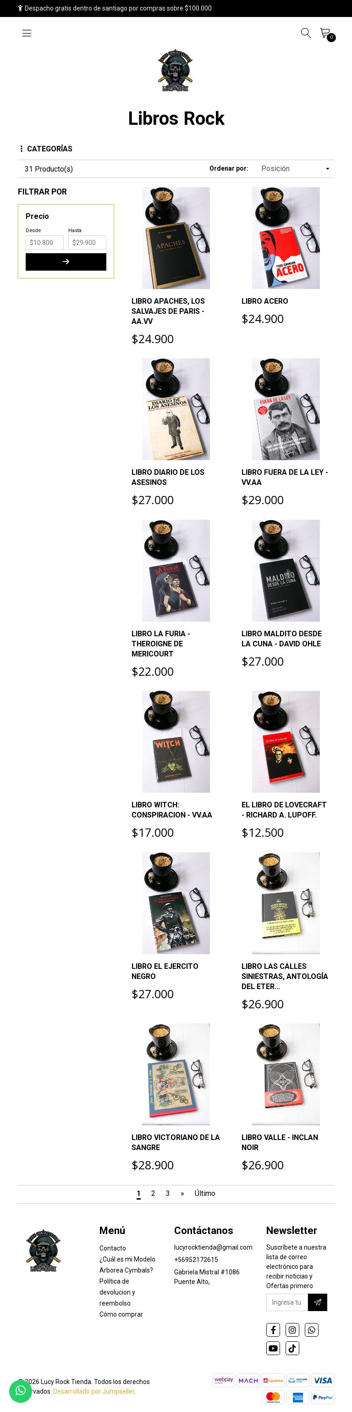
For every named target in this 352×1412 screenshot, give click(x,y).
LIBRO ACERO (265, 301)
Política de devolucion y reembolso (117, 1292)
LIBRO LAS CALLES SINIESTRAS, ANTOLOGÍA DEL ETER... (285, 976)
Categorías (46, 149)
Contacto (112, 1248)
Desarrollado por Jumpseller (93, 1391)
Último (205, 1193)
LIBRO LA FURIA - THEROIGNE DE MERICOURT (161, 643)
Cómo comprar (121, 1314)
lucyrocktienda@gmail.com (213, 1247)
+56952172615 (196, 1259)
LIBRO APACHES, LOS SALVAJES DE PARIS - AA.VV (168, 311)
